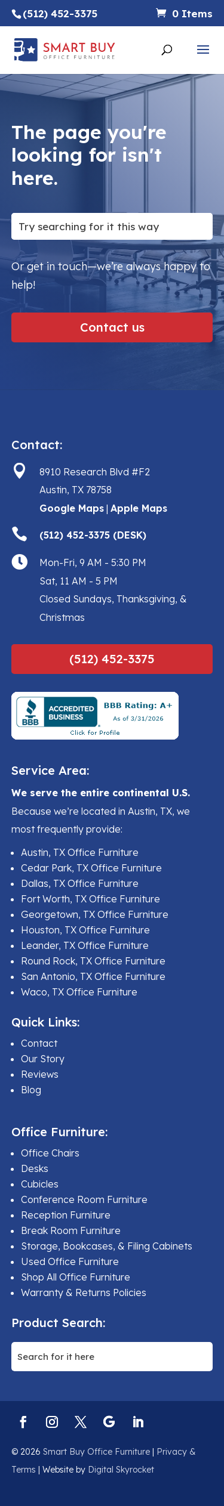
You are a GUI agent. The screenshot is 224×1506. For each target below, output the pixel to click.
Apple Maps (139, 508)
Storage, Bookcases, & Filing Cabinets (106, 1246)
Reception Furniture (66, 1215)
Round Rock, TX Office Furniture (93, 961)
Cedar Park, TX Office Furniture (91, 868)
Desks (34, 1168)
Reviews (40, 1074)
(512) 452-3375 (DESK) (92, 535)
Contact (39, 1043)
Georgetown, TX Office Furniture (94, 914)
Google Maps (71, 508)
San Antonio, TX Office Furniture (93, 976)
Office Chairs (50, 1153)
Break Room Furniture (71, 1230)
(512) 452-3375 (112, 658)
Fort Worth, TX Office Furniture (90, 899)
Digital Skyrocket (121, 1469)
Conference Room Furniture (84, 1199)
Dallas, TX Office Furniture (80, 883)
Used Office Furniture (70, 1261)
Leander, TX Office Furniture (85, 945)
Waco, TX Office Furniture (79, 992)
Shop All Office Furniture (75, 1277)
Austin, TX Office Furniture (80, 852)
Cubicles (40, 1184)
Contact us (112, 327)
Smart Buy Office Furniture (96, 1451)
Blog (31, 1090)
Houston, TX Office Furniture (85, 930)
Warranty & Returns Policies (83, 1292)
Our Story (43, 1059)
